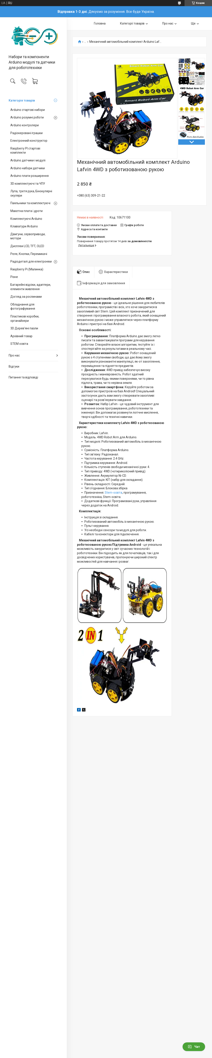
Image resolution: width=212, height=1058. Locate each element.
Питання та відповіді (23, 377)
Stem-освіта (113, 492)
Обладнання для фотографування (22, 306)
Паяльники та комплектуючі (30, 203)
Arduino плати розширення (29, 175)
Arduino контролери (24, 125)
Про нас (14, 355)
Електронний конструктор (28, 140)
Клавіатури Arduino (24, 226)
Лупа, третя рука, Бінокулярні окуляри (31, 193)
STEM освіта (19, 343)
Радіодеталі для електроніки (31, 261)
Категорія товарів (22, 100)
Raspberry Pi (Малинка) (26, 269)
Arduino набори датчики (27, 168)
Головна (100, 23)
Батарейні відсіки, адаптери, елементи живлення (30, 287)
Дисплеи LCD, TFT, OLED (27, 246)
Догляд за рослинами (26, 296)
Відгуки (14, 366)
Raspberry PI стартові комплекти (25, 150)
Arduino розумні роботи (27, 117)
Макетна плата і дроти (26, 211)
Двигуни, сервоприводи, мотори (27, 236)
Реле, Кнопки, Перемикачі (28, 254)
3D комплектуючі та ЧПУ (27, 183)
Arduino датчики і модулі (27, 160)
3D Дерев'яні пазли (24, 328)
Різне (14, 277)
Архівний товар (21, 336)
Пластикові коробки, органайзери (24, 318)
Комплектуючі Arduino (26, 218)
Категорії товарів (132, 23)
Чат (194, 1047)
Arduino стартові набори (27, 110)
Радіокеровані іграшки (26, 133)
